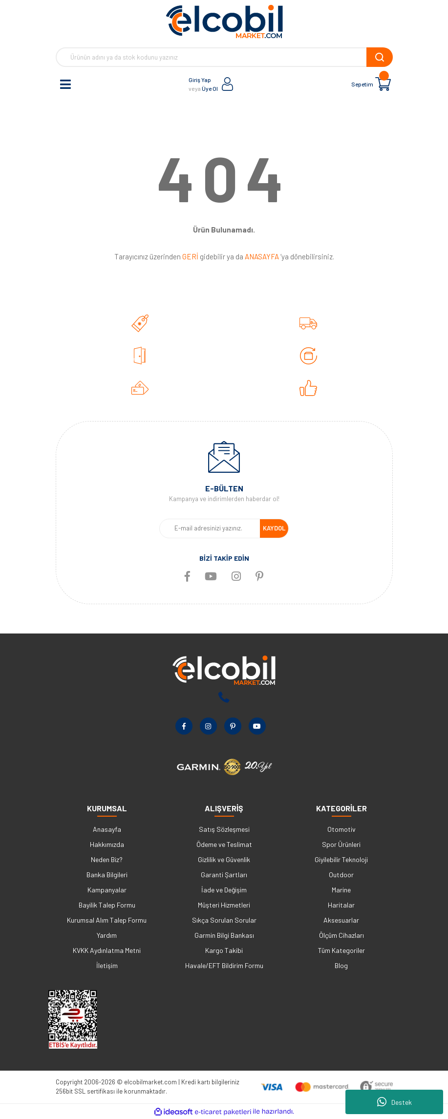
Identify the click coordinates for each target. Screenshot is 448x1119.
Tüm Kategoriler (341, 950)
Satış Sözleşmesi (224, 829)
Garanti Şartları (224, 874)
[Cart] (383, 84)
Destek (394, 1102)
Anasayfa (107, 829)
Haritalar (341, 905)
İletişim (107, 965)
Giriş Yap (200, 79)
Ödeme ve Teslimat (224, 844)
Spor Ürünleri (341, 844)
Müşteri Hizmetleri (224, 905)
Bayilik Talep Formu (107, 905)
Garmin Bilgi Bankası (224, 935)
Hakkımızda (107, 844)
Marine (341, 890)
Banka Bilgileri (107, 874)
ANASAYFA (262, 256)
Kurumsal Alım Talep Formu (107, 920)
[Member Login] (227, 84)
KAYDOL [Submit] (274, 528)
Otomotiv (341, 829)
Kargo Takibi (224, 950)
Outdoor (341, 874)
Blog (341, 965)
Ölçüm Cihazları (341, 935)
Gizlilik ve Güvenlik (224, 859)
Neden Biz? (107, 859)
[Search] (224, 57)
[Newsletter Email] (210, 528)
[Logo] (224, 21)
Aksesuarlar (341, 920)
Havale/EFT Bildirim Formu (224, 965)
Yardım (107, 935)
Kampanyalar (107, 890)
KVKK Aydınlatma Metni (107, 950)
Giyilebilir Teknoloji (341, 859)
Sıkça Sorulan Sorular (224, 920)
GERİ (190, 256)
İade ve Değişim (224, 890)
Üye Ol (210, 88)
